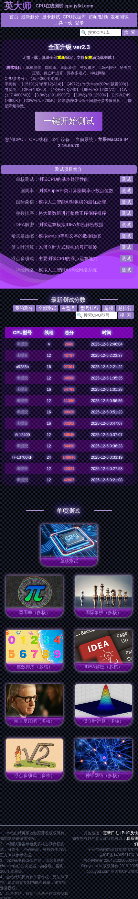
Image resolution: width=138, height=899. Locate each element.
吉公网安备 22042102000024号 (110, 860)
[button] (130, 32)
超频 (93, 16)
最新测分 (30, 16)
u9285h (22, 367)
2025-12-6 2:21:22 (106, 367)
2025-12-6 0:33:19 (106, 457)
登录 (79, 22)
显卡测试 (51, 16)
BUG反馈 (130, 833)
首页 (13, 16)
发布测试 (120, 16)
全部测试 (47, 308)
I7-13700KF (22, 457)
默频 (103, 16)
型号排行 (89, 308)
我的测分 (24, 308)
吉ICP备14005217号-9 (118, 855)
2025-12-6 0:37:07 (106, 435)
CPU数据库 (74, 16)
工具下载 (63, 22)
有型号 (68, 308)
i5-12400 (22, 435)
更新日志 (111, 833)
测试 (126, 179)
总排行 (125, 308)
